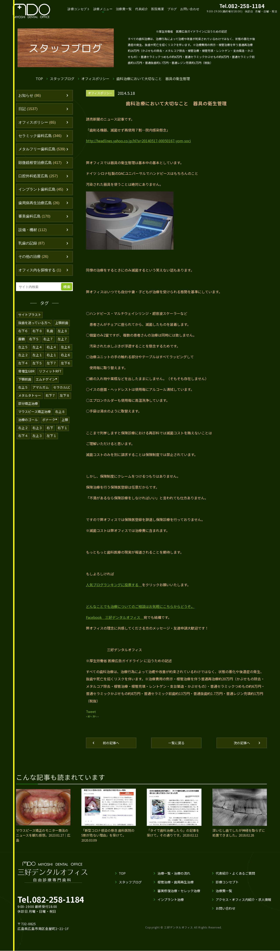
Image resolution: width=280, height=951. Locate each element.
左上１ (37, 354)
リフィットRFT (50, 370)
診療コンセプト (81, 9)
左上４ (37, 346)
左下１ (51, 433)
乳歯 (50, 331)
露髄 (21, 338)
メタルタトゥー (29, 394)
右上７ (48, 338)
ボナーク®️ (50, 417)
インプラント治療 (170, 900)
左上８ (62, 331)
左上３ (37, 433)
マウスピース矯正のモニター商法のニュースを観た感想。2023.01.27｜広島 (42, 835)
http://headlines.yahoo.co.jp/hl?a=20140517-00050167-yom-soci (136, 141)
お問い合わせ (193, 9)
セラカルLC (61, 386)
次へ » (96, 716)
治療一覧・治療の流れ (173, 874)
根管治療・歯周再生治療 (175, 882)
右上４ (51, 346)
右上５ (23, 386)
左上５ (23, 346)
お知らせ (29, 95)
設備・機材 (32, 230)
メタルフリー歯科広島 (41, 149)
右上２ (23, 425)
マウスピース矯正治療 (34, 409)
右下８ (37, 331)
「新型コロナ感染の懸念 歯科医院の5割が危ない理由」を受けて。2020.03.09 (108, 835)
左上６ (66, 346)
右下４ (23, 433)
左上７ (62, 338)
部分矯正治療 (28, 402)
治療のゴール (28, 417)
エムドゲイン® (47, 378)
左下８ (65, 394)
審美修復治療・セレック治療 (178, 891)
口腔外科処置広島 (38, 176)
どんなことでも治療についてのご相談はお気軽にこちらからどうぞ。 (140, 607)
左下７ (51, 362)
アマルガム (40, 386)
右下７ (50, 394)
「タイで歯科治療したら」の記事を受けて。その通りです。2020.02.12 (173, 833)
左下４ (23, 362)
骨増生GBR (26, 370)
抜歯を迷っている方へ (34, 323)
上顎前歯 (61, 323)
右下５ (34, 338)
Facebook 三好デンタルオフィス (114, 617)
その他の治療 (33, 257)
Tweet (90, 712)
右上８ (60, 409)
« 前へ (89, 716)
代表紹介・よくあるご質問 (235, 874)
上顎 (65, 417)
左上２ (23, 354)
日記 (28, 109)
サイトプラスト (29, 315)
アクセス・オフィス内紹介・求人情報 (243, 900)
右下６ (23, 331)
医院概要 (160, 9)
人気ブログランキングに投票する (114, 585)
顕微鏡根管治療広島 (40, 163)
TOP (39, 78)
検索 (67, 287)
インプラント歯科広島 (40, 190)
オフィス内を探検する (39, 270)
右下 (50, 425)
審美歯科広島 (34, 216)
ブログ (175, 9)
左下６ (66, 362)
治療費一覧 (126, 9)
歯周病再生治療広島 (39, 203)
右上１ (51, 354)
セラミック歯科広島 (40, 136)
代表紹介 (144, 9)
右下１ (62, 425)
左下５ (37, 362)
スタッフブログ (62, 78)
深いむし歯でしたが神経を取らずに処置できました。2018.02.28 (238, 833)
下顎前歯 (24, 378)
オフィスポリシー (96, 78)
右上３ (37, 425)
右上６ (66, 354)
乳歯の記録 (31, 243)
